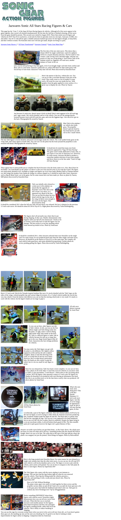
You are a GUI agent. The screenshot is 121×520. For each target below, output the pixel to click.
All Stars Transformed (26, 44)
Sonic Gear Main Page (55, 44)
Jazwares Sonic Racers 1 (9, 44)
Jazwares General (41, 44)
